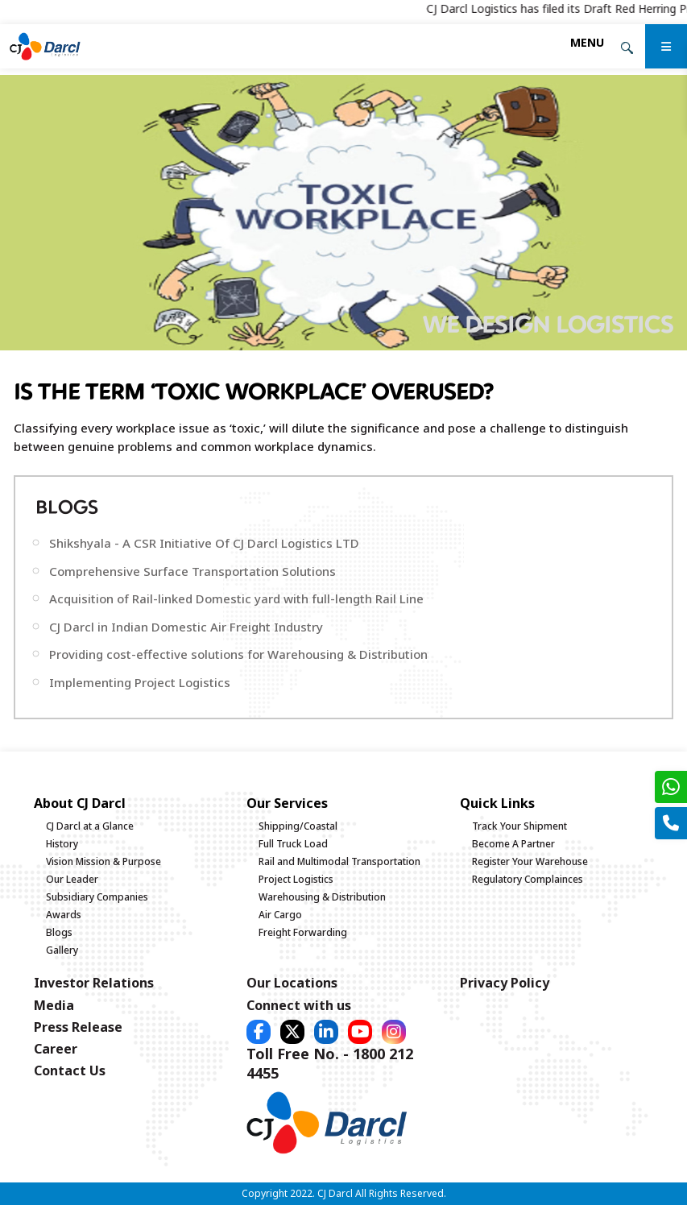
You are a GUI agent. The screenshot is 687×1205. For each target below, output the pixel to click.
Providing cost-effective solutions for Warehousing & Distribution (238, 654)
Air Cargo (280, 914)
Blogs (59, 932)
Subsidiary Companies (97, 897)
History (62, 844)
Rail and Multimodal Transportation (339, 861)
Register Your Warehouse (530, 861)
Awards (63, 914)
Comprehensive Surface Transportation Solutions (192, 571)
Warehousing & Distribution (322, 897)
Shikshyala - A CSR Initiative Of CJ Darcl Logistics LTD (204, 543)
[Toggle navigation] (587, 42)
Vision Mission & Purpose (103, 861)
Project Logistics (296, 879)
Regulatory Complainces (527, 879)
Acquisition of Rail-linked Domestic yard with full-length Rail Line (236, 598)
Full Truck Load (293, 844)
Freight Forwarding (303, 932)
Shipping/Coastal (298, 826)
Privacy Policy (504, 983)
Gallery (62, 950)
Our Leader (72, 879)
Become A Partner (513, 844)
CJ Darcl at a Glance (90, 826)
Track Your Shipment (519, 826)
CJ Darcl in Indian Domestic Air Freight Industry (186, 627)
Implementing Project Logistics (139, 682)
